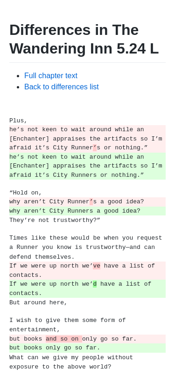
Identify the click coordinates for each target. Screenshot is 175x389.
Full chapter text (50, 76)
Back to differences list (61, 87)
